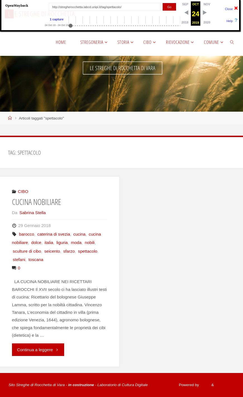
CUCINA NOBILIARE (36, 202)
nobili (90, 242)
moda (76, 242)
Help (230, 21)
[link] (232, 42)
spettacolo (87, 251)
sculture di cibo (27, 251)
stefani (19, 259)
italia (49, 242)
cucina (79, 234)
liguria (62, 242)
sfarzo (69, 251)
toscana (35, 259)
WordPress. (224, 385)
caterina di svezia (53, 234)
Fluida (204, 385)
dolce (36, 242)
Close (229, 9)
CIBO (23, 191)
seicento (52, 251)
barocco (26, 234)
